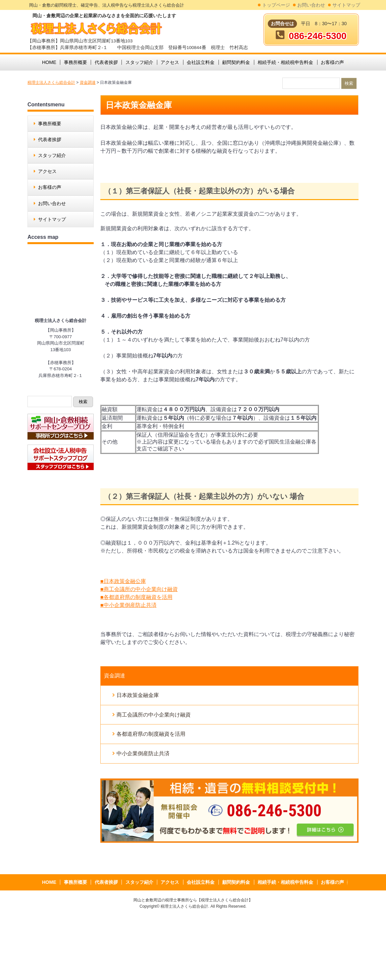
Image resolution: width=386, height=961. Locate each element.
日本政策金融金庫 (138, 695)
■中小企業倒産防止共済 (128, 605)
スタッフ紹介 (52, 155)
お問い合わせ (311, 5)
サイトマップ (346, 5)
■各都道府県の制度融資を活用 (136, 597)
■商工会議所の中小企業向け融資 (139, 589)
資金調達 (114, 675)
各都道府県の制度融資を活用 (151, 734)
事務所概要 (49, 123)
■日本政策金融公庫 (123, 581)
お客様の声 (49, 187)
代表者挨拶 (49, 139)
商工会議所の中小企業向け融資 (154, 715)
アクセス (47, 171)
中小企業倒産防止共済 (143, 753)
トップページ (276, 5)
